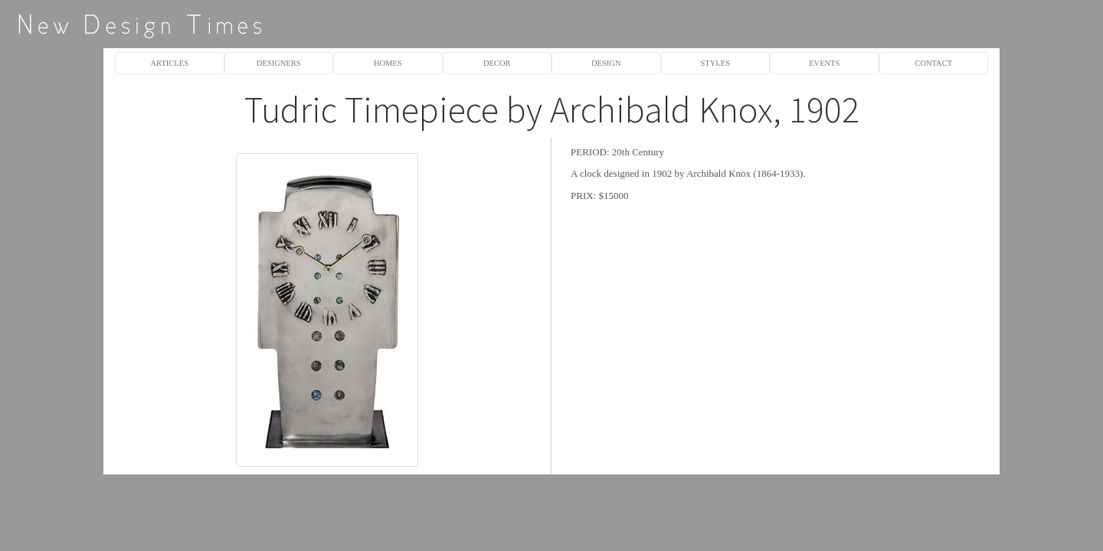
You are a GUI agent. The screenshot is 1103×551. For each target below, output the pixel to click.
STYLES (715, 63)
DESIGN (605, 63)
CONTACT (933, 63)
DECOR (497, 63)
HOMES (388, 63)
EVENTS (824, 63)
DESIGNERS (279, 63)
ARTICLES (169, 63)
